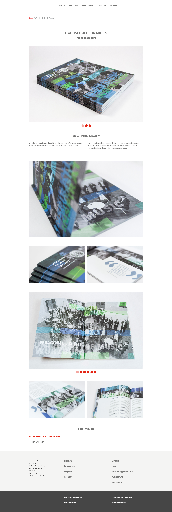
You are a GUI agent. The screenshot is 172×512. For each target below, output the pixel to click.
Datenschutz (117, 476)
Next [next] (145, 86)
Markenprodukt (71, 502)
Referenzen (88, 5)
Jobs (113, 466)
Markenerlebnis (118, 502)
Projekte (73, 5)
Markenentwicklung (73, 497)
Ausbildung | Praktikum (122, 471)
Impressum (116, 482)
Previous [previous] (27, 86)
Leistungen (59, 5)
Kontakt (114, 5)
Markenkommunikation (122, 497)
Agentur (101, 5)
